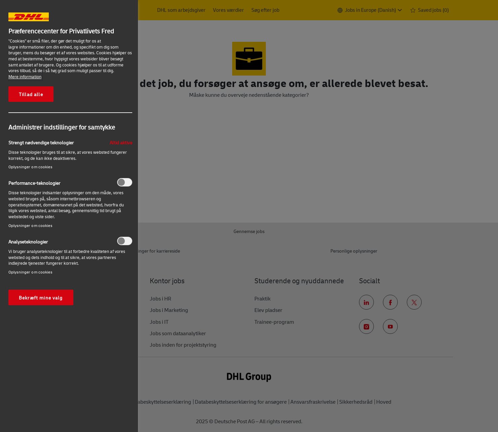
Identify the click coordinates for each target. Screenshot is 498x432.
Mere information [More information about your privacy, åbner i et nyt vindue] (24, 77)
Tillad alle (31, 94)
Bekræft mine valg (41, 297)
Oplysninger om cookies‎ (30, 167)
